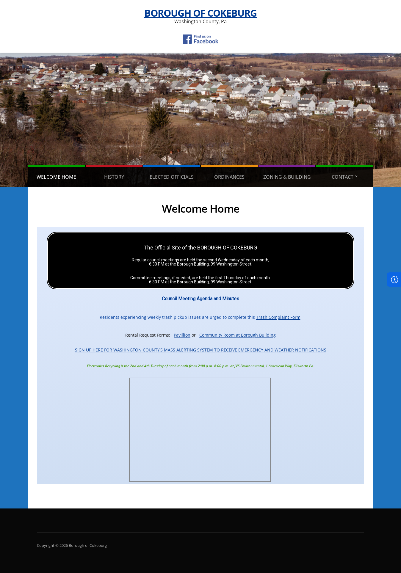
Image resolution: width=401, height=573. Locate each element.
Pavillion (182, 335)
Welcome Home (56, 177)
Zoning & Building (287, 177)
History (114, 177)
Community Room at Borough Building (237, 335)
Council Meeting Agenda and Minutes (200, 299)
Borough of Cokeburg (200, 13)
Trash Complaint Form (278, 317)
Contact (342, 177)
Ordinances (229, 177)
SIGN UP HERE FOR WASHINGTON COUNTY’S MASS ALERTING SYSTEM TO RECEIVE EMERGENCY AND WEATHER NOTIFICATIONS (200, 350)
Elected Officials (172, 177)
